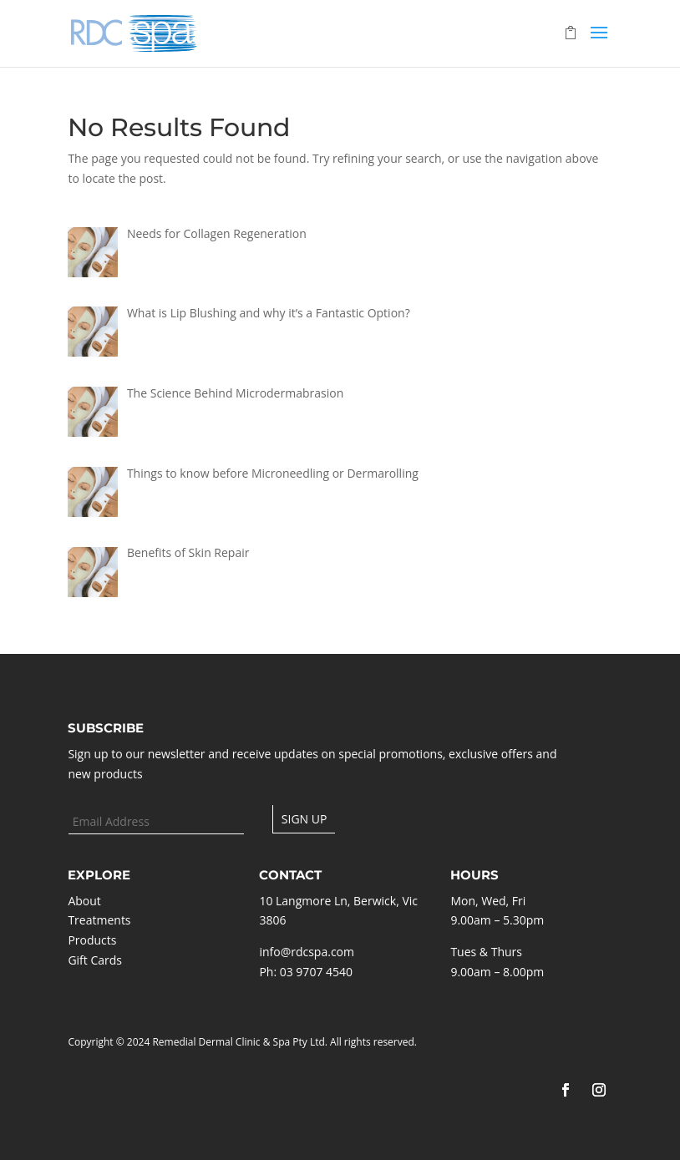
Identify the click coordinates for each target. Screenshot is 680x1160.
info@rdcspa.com (306, 952)
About (84, 901)
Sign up (304, 819)
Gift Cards (95, 960)
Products (92, 940)
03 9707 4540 (316, 972)
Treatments (99, 920)
